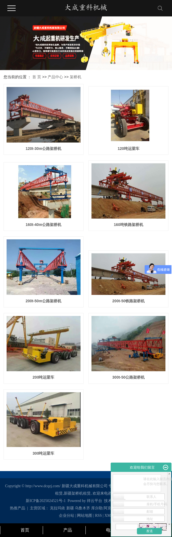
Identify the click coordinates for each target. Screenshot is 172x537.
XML (109, 515)
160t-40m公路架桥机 (43, 224)
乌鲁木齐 (82, 508)
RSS (98, 515)
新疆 (70, 508)
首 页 (36, 77)
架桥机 (75, 77)
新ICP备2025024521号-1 (45, 501)
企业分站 (66, 515)
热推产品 (17, 508)
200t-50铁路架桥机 (128, 301)
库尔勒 (97, 508)
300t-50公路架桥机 (128, 377)
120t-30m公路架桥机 (43, 148)
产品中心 (55, 77)
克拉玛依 (57, 508)
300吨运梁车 (43, 453)
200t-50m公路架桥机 (43, 301)
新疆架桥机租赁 (77, 493)
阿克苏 (109, 508)
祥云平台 (94, 501)
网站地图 (85, 515)
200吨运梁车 (43, 377)
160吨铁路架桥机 (128, 224)
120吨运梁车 (128, 148)
